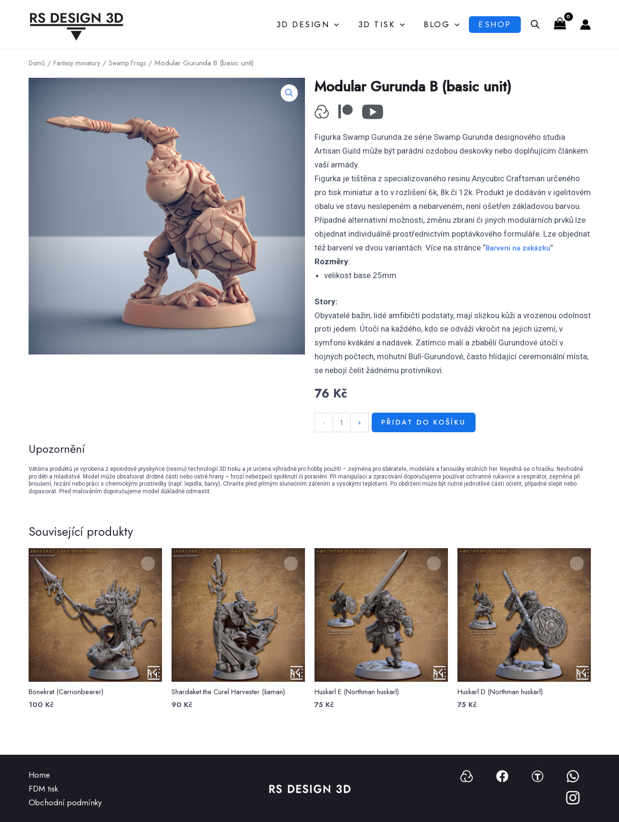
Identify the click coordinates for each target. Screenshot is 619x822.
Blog (438, 24)
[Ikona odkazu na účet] (585, 24)
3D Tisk (380, 24)
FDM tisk (43, 788)
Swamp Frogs (137, 62)
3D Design (309, 24)
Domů (38, 62)
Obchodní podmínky (65, 802)
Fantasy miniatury (81, 62)
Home (39, 774)
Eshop (492, 24)
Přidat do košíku (431, 436)
